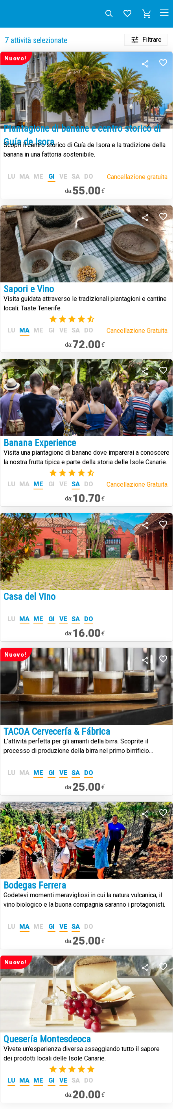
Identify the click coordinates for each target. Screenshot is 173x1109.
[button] (146, 14)
